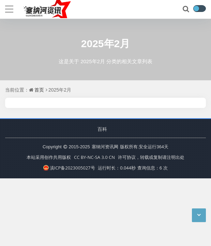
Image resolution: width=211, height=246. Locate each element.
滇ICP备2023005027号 (69, 168)
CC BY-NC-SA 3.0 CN (94, 157)
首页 (39, 89)
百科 (102, 129)
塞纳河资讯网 (105, 147)
